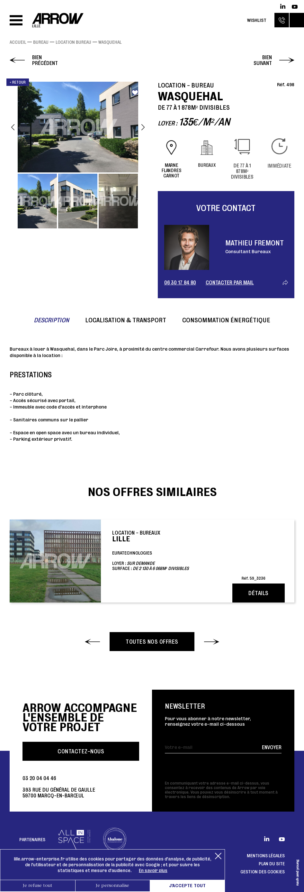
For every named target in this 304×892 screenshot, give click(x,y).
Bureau (41, 42)
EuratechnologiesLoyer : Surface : (188, 554)
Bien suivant (263, 60)
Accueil (18, 42)
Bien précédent (45, 60)
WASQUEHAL (109, 42)
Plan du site (272, 863)
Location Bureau (73, 42)
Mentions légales (266, 855)
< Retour (18, 82)
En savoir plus (153, 870)
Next (143, 127)
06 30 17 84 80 (180, 282)
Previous (13, 127)
